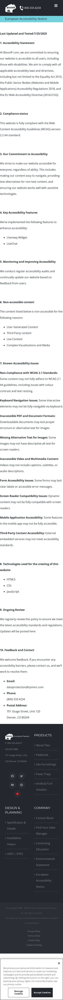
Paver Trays (43, 774)
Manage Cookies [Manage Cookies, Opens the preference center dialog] (18, 992)
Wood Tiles (43, 745)
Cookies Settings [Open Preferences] (34, 945)
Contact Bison (45, 818)
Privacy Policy (34, 931)
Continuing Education (43, 846)
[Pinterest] (21, 785)
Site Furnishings (46, 764)
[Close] (59, 963)
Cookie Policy (34, 940)
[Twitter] (21, 776)
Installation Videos (14, 841)
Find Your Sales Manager (45, 830)
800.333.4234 (32, 8)
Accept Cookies (42, 992)
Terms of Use (34, 935)
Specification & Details (16, 825)
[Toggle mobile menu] (56, 5)
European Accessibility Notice (43, 881)
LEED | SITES (15, 854)
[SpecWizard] (17, 793)
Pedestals (42, 755)
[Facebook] (12, 776)
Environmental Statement (45, 862)
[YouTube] (12, 785)
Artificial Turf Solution (44, 786)
